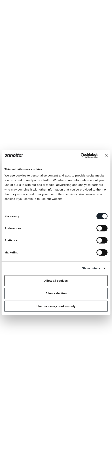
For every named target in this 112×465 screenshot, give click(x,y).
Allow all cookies (56, 280)
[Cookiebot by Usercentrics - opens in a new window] (81, 155)
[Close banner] (106, 155)
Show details (91, 268)
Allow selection (55, 293)
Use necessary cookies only (56, 306)
